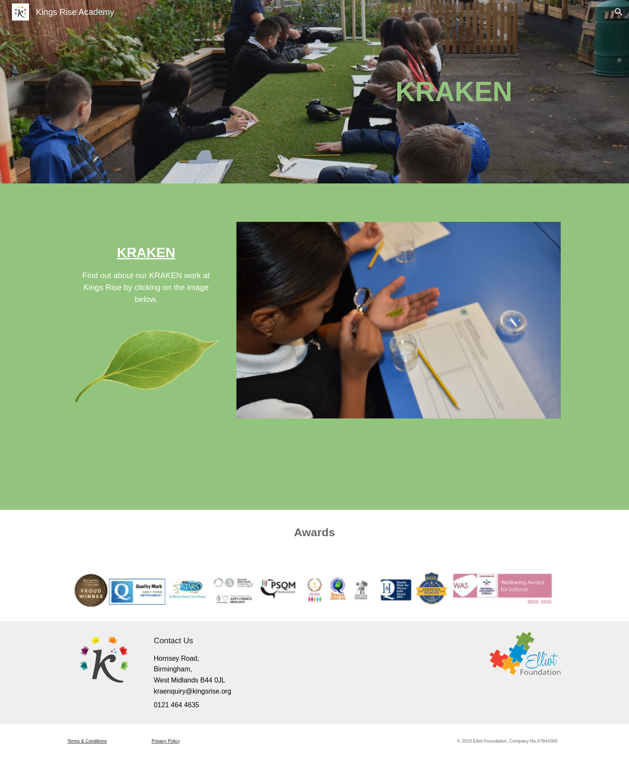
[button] (619, 12)
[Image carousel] (398, 320)
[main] (420, 92)
